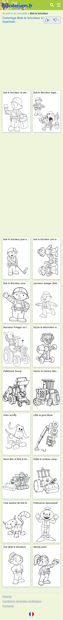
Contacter (8, 606)
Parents (7, 596)
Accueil (6, 13)
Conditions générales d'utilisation (21, 601)
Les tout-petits (20, 13)
